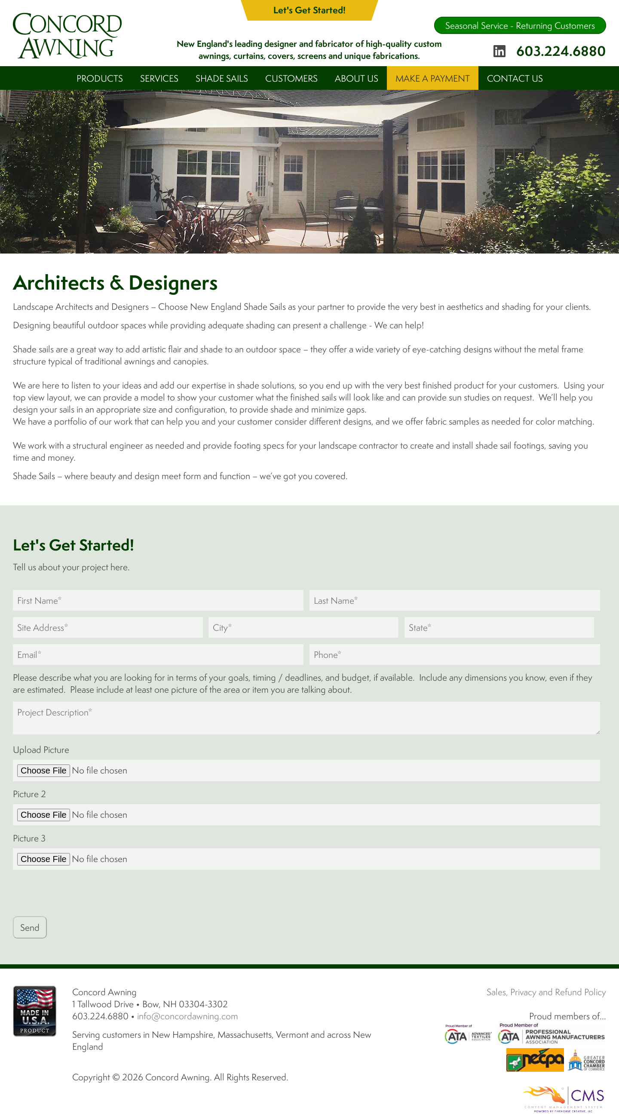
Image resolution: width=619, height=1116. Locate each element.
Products (100, 78)
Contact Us (515, 78)
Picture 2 (29, 794)
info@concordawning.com (187, 1016)
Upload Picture (41, 749)
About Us (356, 78)
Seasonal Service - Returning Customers (520, 25)
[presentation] (78, 893)
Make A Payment (432, 78)
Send (30, 927)
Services (159, 78)
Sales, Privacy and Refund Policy (546, 992)
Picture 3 (29, 838)
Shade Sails (222, 78)
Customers (291, 78)
